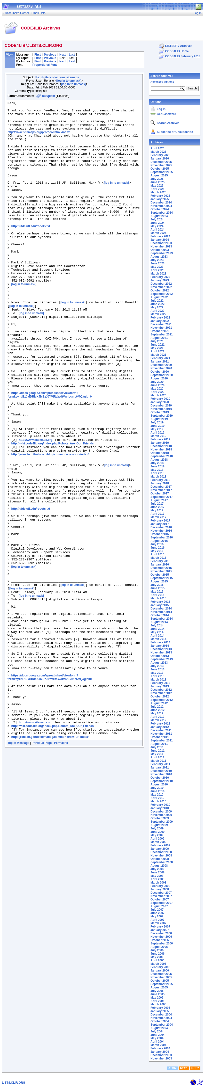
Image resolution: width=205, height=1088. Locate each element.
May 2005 (156, 997)
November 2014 (161, 612)
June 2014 (157, 629)
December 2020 (161, 365)
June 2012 (157, 710)
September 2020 (161, 375)
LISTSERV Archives (178, 46)
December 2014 (161, 608)
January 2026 (159, 158)
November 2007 (161, 896)
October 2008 (159, 859)
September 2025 (161, 172)
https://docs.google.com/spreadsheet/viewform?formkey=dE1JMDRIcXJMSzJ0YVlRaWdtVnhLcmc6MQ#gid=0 (50, 452)
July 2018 (157, 463)
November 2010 (161, 774)
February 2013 (160, 683)
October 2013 (159, 656)
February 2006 (160, 967)
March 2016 (158, 557)
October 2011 (159, 737)
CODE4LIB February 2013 (182, 56)
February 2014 (160, 642)
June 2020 (157, 385)
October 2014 (159, 615)
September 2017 (161, 497)
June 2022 (157, 304)
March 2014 (158, 639)
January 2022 (159, 321)
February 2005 (160, 1007)
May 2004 (156, 1038)
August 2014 (159, 622)
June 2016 (157, 547)
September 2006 (161, 943)
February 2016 (160, 561)
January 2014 (159, 645)
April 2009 (157, 838)
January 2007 (159, 930)
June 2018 (157, 466)
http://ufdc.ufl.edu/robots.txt (30, 251)
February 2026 (160, 155)
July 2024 (157, 219)
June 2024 (157, 223)
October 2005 (159, 980)
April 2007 (157, 919)
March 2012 (158, 720)
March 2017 (158, 517)
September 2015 (161, 578)
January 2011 (159, 767)
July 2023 (157, 260)
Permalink (61, 868)
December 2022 (161, 283)
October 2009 (159, 818)
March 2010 (158, 801)
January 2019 (159, 442)
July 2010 (157, 788)
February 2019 (160, 439)
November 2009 (161, 815)
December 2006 (161, 933)
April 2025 (157, 189)
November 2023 (161, 246)
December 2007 (161, 892)
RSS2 (195, 1068)
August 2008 (159, 865)
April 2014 (157, 635)
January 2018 (159, 483)
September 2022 (161, 294)
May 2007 (156, 916)
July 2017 (157, 503)
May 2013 (156, 673)
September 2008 (161, 862)
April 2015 (157, 595)
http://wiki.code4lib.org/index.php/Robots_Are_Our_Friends (52, 511)
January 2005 (159, 1011)
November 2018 (161, 449)
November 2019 (161, 409)
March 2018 (158, 476)
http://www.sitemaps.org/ (36, 506)
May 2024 (156, 226)
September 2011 (161, 740)
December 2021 (161, 324)
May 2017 (156, 510)
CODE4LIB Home (177, 51)
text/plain (48, 96)
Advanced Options (162, 81)
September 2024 (161, 212)
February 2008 (160, 886)
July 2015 (157, 585)
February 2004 (160, 1048)
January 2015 (159, 605)
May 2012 (156, 713)
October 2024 (159, 209)
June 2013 (157, 669)
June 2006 (157, 953)
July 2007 (157, 909)
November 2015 (161, 571)
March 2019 (158, 436)
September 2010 (161, 781)
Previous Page (42, 868)
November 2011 (161, 733)
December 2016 (161, 527)
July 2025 (157, 179)
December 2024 (161, 202)
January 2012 (159, 727)
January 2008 (159, 889)
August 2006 (159, 947)
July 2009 (157, 828)
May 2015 (156, 591)
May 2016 (156, 551)
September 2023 (161, 253)
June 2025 (157, 182)
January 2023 (159, 280)
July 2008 (157, 869)
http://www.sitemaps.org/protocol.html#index (39, 138)
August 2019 (159, 419)
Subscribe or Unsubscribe (175, 132)
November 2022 (161, 287)
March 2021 (158, 354)
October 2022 (159, 290)
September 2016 (161, 537)
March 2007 (158, 923)
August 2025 (159, 175)
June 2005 (157, 994)
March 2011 (158, 760)
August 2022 (159, 297)
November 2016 (161, 530)
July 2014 (157, 625)
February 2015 (160, 601)
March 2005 (158, 1004)
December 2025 (161, 162)
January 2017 (159, 524)
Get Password (166, 114)
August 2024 (159, 216)
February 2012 (160, 723)
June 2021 (157, 344)
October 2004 (159, 1021)
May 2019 (156, 429)
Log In (161, 109)
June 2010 (157, 791)
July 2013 (157, 666)
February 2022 (160, 317)
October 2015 (159, 574)
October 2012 (159, 696)
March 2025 (158, 192)
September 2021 (161, 334)
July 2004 (157, 1031)
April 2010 (157, 798)
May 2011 (156, 754)
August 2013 (159, 662)
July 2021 (157, 341)
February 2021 (160, 358)
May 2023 (156, 266)
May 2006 (156, 957)
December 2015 (161, 568)
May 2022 (156, 307)
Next (62, 54)
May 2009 (156, 835)
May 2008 (156, 876)
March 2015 (158, 598)
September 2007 (161, 903)
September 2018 (161, 456)
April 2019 (157, 432)
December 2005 (161, 974)
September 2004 (161, 1024)
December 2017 (161, 486)
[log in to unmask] (68, 80)
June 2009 (157, 832)
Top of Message (18, 868)
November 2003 (161, 1058)
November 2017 (161, 490)
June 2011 (157, 750)
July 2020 (157, 382)
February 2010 (160, 804)
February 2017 (160, 520)
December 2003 (161, 1055)
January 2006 (159, 970)
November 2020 (161, 368)
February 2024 (160, 236)
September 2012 (161, 700)
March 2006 (158, 963)
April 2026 (157, 148)
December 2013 (161, 649)
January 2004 (159, 1051)
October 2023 (159, 250)
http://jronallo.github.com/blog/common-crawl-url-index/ (50, 524)
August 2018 (159, 459)
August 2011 (159, 744)
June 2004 (157, 1035)
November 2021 (161, 327)
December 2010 (161, 771)
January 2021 (159, 361)
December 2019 (161, 405)
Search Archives (161, 76)
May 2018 (156, 469)
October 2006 (159, 940)
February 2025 (160, 195)
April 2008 (157, 879)
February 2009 (160, 845)
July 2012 (157, 706)
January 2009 (159, 848)
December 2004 (161, 1014)
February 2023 (160, 277)
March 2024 (158, 233)
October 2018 (159, 453)
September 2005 (161, 984)
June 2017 (157, 507)
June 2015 (157, 588)
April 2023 (157, 270)
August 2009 (159, 825)
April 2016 (157, 554)
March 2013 (158, 679)
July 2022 (157, 300)
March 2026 (158, 151)
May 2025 (156, 185)
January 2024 (159, 239)
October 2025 (159, 168)
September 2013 (161, 659)
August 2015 (159, 581)
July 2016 (157, 544)
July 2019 (157, 422)
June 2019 (157, 426)
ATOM (172, 1068)
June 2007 (157, 913)
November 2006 (161, 936)
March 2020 (158, 395)
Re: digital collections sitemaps (57, 77)
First (37, 54)
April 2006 (157, 960)
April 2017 (157, 513)
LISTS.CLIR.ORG (13, 1082)
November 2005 (161, 977)
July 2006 (157, 950)
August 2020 (159, 378)
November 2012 (161, 693)
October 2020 (159, 371)
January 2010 (159, 808)
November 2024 (161, 206)
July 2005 (157, 991)
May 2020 (156, 388)
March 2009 (158, 842)
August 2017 (159, 500)
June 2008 (157, 872)
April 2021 (157, 351)
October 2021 (159, 331)
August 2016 (159, 541)
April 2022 (157, 310)
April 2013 (157, 676)
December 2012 (161, 689)
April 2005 (157, 1001)
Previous (50, 54)
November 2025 (161, 165)
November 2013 (161, 652)
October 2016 (159, 534)
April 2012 (157, 716)
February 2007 (160, 926)
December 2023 (161, 243)
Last (72, 54)
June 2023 (157, 263)
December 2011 (161, 730)
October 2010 (159, 777)
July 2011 (157, 747)
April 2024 (157, 229)
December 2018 (161, 446)
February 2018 (160, 480)
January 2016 (159, 564)
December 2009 (161, 811)
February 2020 (160, 398)
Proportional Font (44, 64)
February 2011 (160, 764)
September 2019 (161, 415)
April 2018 (157, 473)
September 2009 (161, 821)
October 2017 (159, 493)
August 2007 (159, 906)
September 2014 (161, 618)
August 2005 (159, 987)
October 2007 (159, 899)
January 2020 (159, 402)
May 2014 (156, 632)
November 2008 (161, 855)
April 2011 (157, 757)
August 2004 (159, 1028)
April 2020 (157, 392)
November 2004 (161, 1018)
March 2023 (158, 273)
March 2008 (158, 882)
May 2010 (156, 794)
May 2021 (156, 348)
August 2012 (159, 703)
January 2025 (159, 199)
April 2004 (157, 1041)
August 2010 (159, 784)
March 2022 (158, 314)
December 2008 (161, 852)
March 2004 (158, 1045)
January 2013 (159, 686)
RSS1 (184, 1068)
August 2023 (159, 256)
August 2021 (159, 338)
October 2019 (159, 412)
